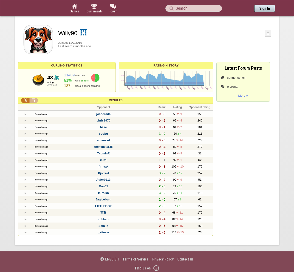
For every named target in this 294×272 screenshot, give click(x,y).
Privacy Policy (163, 259)
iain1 (103, 160)
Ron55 (103, 186)
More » (243, 95)
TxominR (103, 153)
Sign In (264, 8)
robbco (103, 219)
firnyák (103, 166)
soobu (103, 133)
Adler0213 (103, 179)
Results (116, 100)
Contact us (185, 259)
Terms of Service (135, 259)
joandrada (103, 114)
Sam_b (103, 226)
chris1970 (103, 120)
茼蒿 (103, 212)
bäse (103, 127)
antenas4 (103, 140)
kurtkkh (103, 193)
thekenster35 (103, 146)
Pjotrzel (103, 173)
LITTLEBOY (103, 206)
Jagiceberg (103, 199)
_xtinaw (103, 232)
